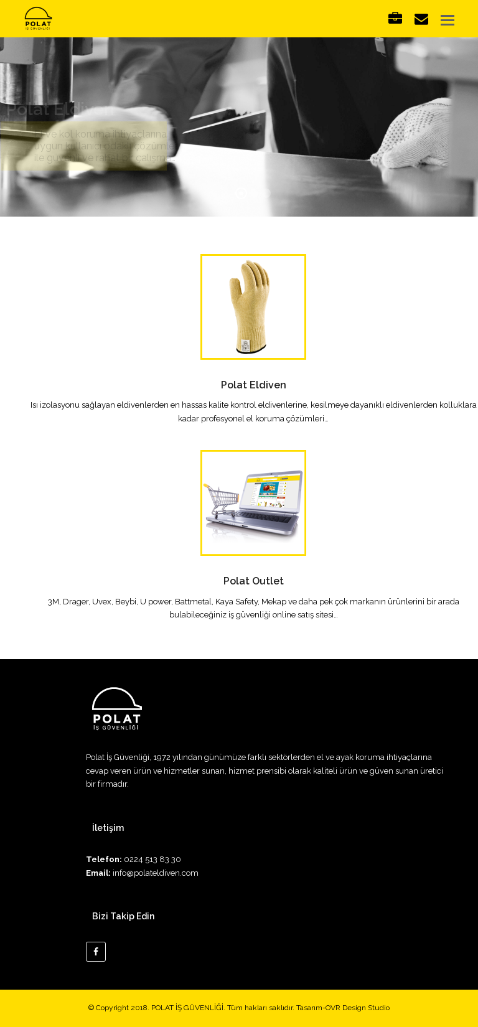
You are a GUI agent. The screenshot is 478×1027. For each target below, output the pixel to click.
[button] (447, 20)
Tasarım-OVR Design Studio (343, 1007)
